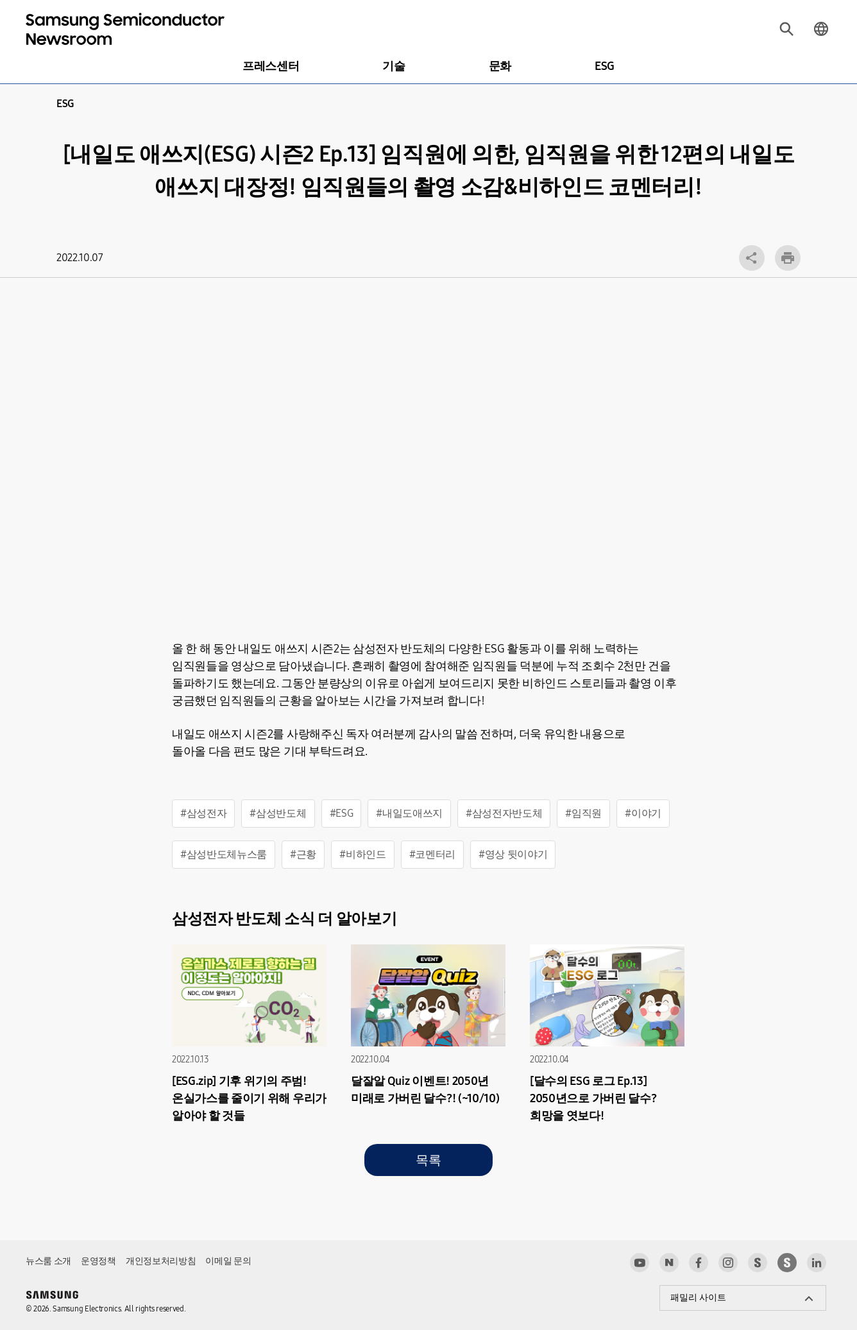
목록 (428, 1160)
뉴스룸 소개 (48, 1261)
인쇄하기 (788, 258)
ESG (605, 66)
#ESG (341, 813)
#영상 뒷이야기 (513, 854)
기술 (393, 66)
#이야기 (643, 813)
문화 (500, 66)
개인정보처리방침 (161, 1261)
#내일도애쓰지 (409, 813)
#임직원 (583, 813)
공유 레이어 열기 (752, 258)
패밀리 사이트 (698, 1297)
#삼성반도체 (278, 813)
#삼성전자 (203, 813)
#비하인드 (362, 854)
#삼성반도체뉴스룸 (223, 854)
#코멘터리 (432, 854)
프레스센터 (270, 66)
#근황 (303, 854)
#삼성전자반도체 (504, 813)
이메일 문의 (228, 1261)
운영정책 (98, 1261)
